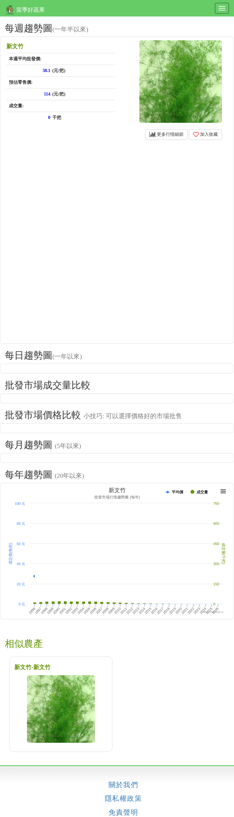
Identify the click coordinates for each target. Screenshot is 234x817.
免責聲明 (123, 812)
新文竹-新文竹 (32, 667)
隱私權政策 (123, 798)
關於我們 (123, 785)
